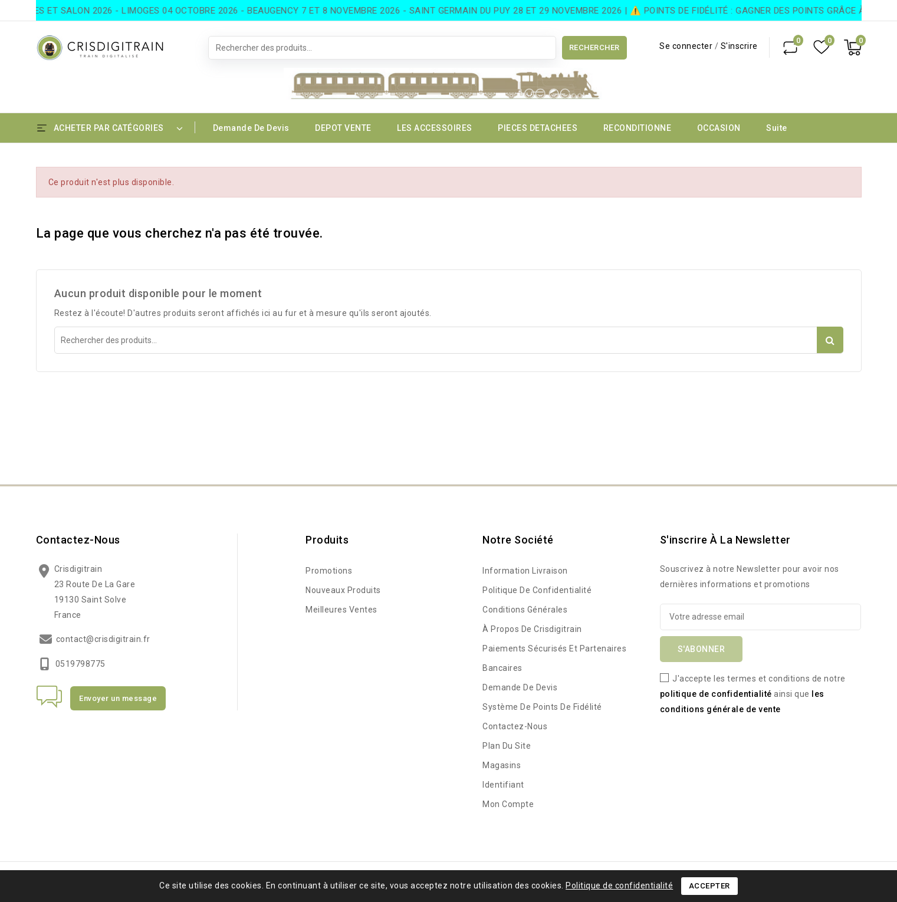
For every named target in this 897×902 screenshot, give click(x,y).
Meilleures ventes (341, 609)
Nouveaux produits (343, 590)
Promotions (328, 570)
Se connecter (687, 46)
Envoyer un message (118, 698)
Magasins (501, 765)
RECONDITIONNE (637, 128)
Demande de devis (251, 128)
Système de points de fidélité (542, 707)
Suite (776, 128)
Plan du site (506, 745)
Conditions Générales (524, 609)
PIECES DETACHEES (537, 128)
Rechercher (594, 47)
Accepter (709, 885)
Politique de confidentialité (537, 590)
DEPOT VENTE (343, 128)
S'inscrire (739, 46)
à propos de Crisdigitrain (532, 629)
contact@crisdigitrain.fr (103, 639)
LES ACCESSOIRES (434, 128)
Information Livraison (525, 570)
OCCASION (719, 128)
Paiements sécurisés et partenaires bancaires (554, 658)
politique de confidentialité (716, 694)
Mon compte (508, 804)
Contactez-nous (78, 540)
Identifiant (503, 784)
